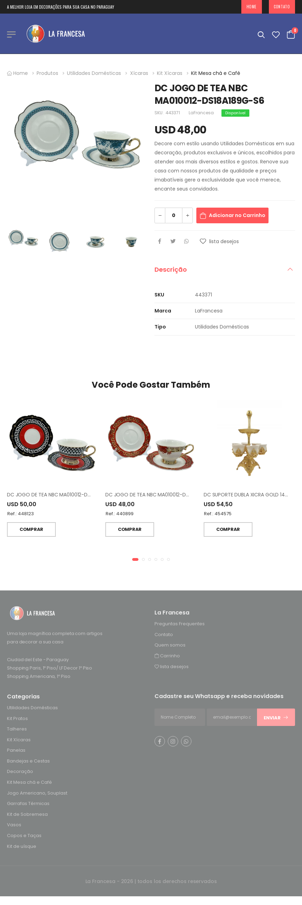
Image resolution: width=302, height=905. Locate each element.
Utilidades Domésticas (94, 73)
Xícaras (139, 73)
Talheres (17, 729)
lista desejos (171, 667)
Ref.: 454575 (218, 514)
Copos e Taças (24, 836)
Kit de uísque (21, 847)
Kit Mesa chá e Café (215, 73)
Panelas (16, 751)
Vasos (14, 825)
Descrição (170, 269)
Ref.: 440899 (120, 514)
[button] (135, 560)
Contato (282, 6)
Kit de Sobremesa (27, 815)
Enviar (276, 718)
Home (252, 6)
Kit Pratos (17, 719)
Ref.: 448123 (20, 514)
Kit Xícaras (169, 73)
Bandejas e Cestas (28, 761)
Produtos (47, 73)
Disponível (235, 113)
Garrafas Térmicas (28, 804)
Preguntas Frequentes (179, 624)
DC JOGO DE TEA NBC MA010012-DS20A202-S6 (160, 495)
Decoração (20, 772)
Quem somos (170, 646)
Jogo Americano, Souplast (37, 793)
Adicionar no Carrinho (237, 215)
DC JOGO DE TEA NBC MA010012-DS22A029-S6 (61, 495)
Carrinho (167, 656)
